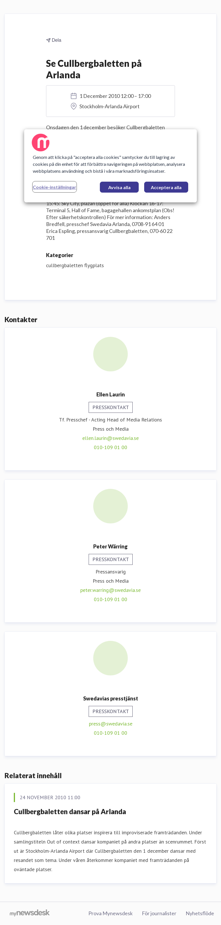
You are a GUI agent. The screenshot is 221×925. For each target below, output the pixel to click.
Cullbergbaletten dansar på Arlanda (70, 811)
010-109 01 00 (110, 447)
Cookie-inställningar (54, 187)
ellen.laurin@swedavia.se (110, 438)
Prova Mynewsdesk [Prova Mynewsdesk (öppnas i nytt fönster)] (110, 913)
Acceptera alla (166, 187)
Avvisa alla (119, 187)
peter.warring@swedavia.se (110, 590)
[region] (110, 165)
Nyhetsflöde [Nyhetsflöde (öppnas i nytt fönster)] (200, 913)
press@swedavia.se (110, 723)
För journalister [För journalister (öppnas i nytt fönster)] (159, 913)
